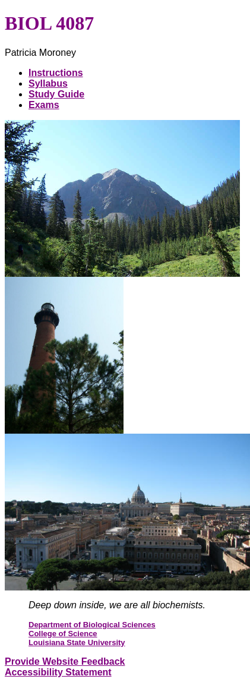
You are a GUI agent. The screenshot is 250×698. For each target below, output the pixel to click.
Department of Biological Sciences (92, 624)
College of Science (63, 633)
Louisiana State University (77, 642)
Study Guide (56, 94)
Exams (44, 105)
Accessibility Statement (58, 672)
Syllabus (48, 83)
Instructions (56, 73)
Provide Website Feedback (65, 661)
